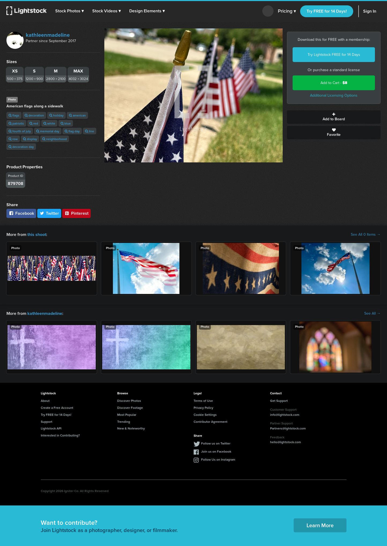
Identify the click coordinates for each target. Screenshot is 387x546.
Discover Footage (130, 407)
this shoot (36, 234)
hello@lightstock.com (285, 442)
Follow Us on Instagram (218, 459)
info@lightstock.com (284, 414)
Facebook (21, 213)
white (49, 123)
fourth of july (20, 131)
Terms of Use (203, 400)
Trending (123, 421)
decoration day (21, 146)
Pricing (287, 11)
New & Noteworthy (131, 428)
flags (14, 115)
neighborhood (54, 139)
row (13, 139)
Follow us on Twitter (215, 443)
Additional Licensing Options (333, 95)
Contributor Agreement (210, 421)
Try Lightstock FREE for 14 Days (334, 54)
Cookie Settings (205, 414)
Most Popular (126, 414)
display (30, 139)
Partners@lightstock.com (288, 428)
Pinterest (76, 213)
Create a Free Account (57, 407)
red (34, 123)
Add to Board (333, 117)
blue (66, 123)
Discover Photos (129, 400)
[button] (69, 11)
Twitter (49, 213)
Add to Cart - (333, 83)
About (45, 400)
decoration (34, 115)
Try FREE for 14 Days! (327, 11)
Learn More (320, 525)
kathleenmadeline (48, 35)
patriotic (16, 123)
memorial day (47, 131)
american (77, 115)
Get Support (279, 400)
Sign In (369, 11)
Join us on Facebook (216, 451)
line (89, 131)
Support (46, 421)
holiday (56, 115)
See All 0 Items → (366, 234)
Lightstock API (51, 428)
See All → (372, 313)
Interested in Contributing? (60, 435)
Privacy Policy (203, 407)
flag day (72, 131)
